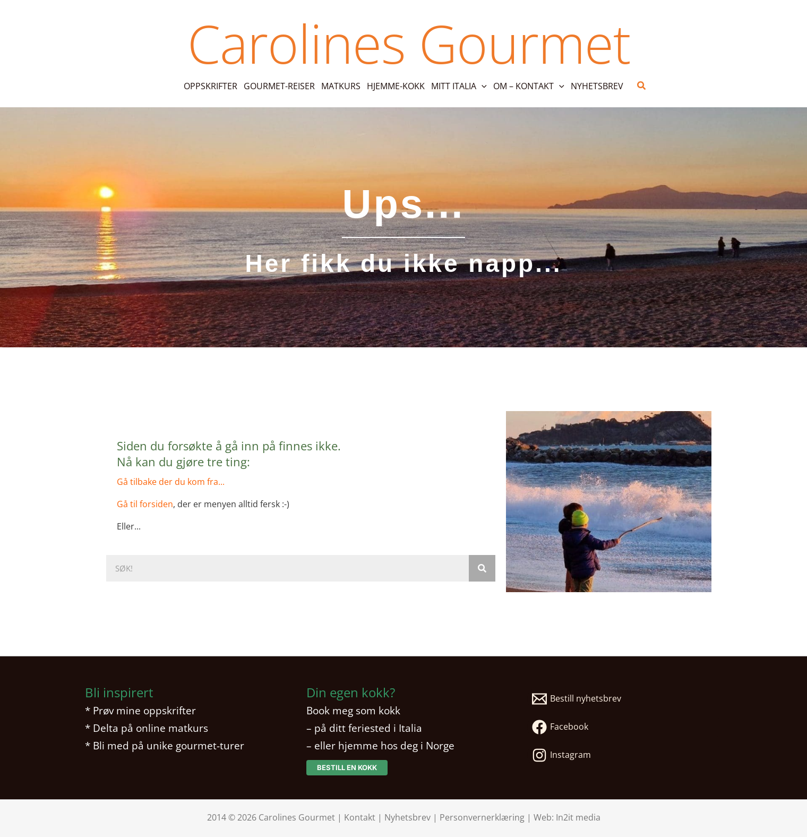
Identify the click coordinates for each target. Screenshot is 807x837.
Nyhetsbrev (407, 817)
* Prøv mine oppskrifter (140, 710)
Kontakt (359, 817)
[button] (481, 86)
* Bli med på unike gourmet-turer (164, 745)
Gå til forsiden (145, 504)
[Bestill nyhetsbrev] (624, 699)
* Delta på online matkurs (146, 727)
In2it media (578, 817)
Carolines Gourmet (408, 43)
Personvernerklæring (482, 817)
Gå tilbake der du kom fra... (171, 482)
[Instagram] (624, 755)
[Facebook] (624, 727)
